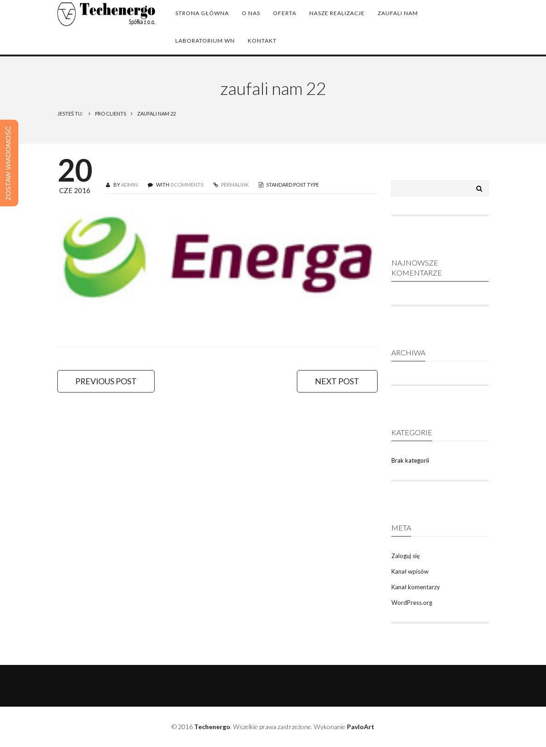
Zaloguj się (405, 555)
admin (129, 185)
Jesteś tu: (70, 113)
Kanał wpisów (410, 571)
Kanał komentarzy (415, 587)
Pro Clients (110, 113)
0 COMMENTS (186, 185)
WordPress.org (411, 602)
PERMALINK (234, 185)
